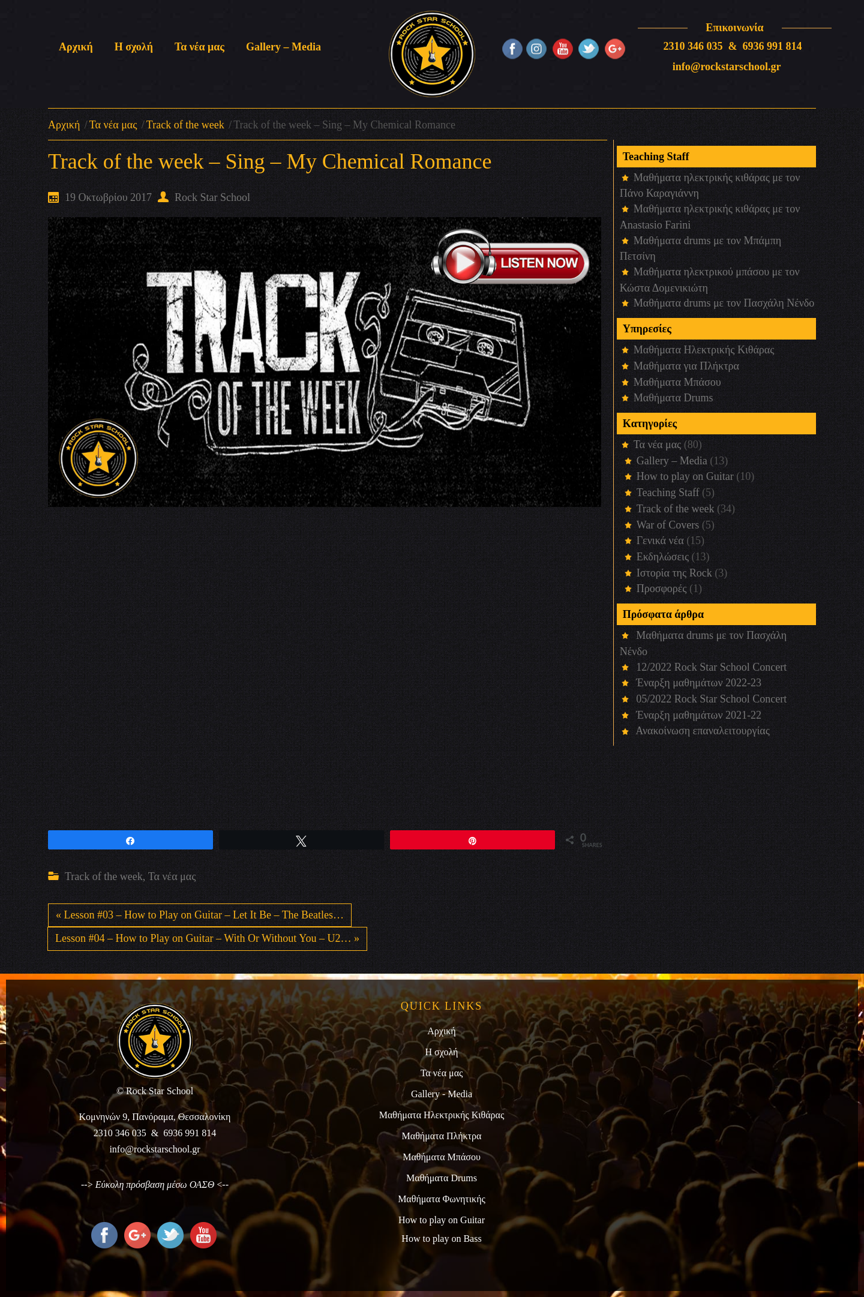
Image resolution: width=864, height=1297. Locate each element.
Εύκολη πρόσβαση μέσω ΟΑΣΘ (155, 1184)
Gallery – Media (672, 461)
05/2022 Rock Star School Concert (711, 699)
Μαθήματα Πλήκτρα (442, 1136)
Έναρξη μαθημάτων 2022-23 (698, 683)
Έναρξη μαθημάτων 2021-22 (698, 715)
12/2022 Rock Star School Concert (711, 667)
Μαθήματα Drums (673, 398)
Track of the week (185, 125)
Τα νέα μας (113, 125)
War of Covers (668, 525)
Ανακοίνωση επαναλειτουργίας (702, 731)
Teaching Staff (668, 493)
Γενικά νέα (660, 541)
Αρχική (64, 125)
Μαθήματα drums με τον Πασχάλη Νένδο (724, 303)
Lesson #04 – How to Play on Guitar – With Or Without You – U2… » (207, 938)
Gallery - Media (441, 1094)
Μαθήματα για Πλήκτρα (686, 366)
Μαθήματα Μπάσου (677, 382)
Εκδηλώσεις (663, 557)
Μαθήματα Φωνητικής (441, 1199)
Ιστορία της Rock (674, 573)
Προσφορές (662, 589)
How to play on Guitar (685, 476)
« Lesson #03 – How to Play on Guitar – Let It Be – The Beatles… (200, 915)
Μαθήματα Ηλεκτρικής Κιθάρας (704, 350)
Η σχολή (441, 1052)
